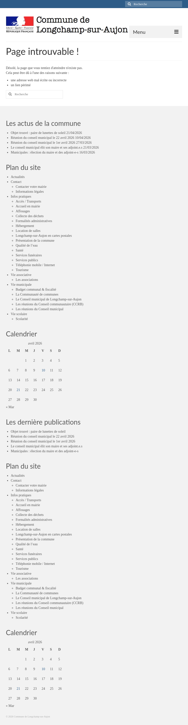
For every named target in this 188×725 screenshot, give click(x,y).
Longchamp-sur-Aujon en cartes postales (44, 236)
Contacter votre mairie (31, 187)
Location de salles (28, 231)
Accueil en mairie (28, 206)
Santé (19, 250)
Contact (16, 182)
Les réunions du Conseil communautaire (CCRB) (49, 304)
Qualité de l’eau (26, 245)
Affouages (23, 211)
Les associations (27, 280)
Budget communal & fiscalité (36, 289)
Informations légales (30, 191)
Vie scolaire (19, 314)
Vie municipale (21, 284)
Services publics (27, 260)
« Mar (10, 407)
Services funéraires (29, 255)
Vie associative (21, 275)
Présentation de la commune (35, 240)
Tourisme (22, 270)
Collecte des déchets (30, 216)
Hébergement (25, 226)
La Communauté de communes (37, 294)
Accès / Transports (28, 201)
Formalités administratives (34, 221)
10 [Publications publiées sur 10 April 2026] (43, 370)
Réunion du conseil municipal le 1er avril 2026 (43, 142)
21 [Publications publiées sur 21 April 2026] (18, 390)
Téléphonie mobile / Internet (35, 265)
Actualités (18, 177)
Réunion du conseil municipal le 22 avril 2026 (42, 138)
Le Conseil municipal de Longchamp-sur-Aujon (49, 299)
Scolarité (22, 319)
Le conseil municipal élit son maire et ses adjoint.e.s (46, 147)
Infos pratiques (21, 196)
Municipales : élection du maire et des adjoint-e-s (44, 152)
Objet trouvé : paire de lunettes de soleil (38, 133)
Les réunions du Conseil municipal (39, 309)
